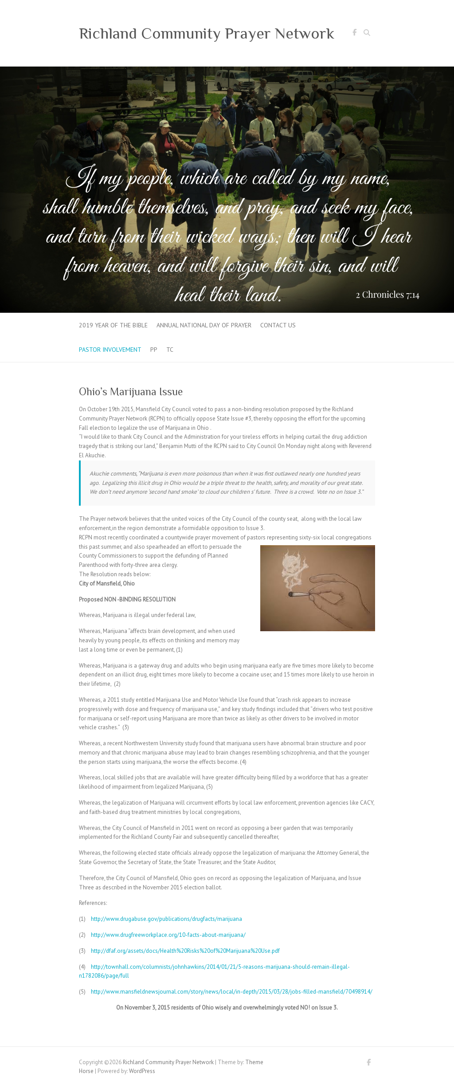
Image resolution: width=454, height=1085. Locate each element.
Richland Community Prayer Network (206, 33)
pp (153, 350)
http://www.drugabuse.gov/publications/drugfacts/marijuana (166, 919)
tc (169, 350)
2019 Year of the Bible (113, 325)
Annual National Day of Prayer (204, 325)
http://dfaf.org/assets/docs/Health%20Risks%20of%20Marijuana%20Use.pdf (185, 951)
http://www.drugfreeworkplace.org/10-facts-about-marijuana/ (168, 935)
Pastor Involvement (110, 350)
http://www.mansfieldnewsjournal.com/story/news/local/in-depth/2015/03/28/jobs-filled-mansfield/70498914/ (231, 991)
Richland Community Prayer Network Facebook (354, 33)
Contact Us (278, 325)
